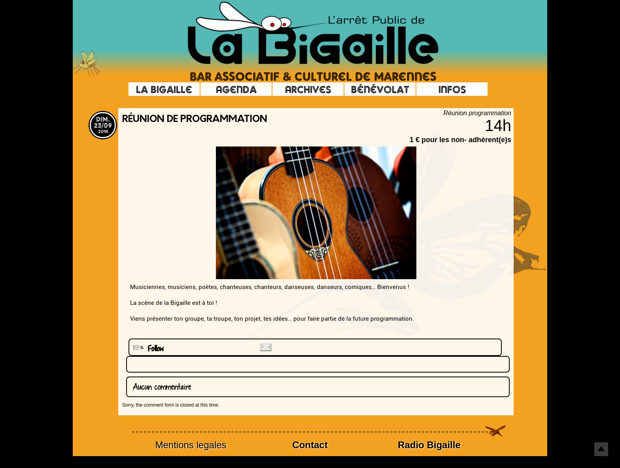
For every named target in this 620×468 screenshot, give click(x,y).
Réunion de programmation (194, 119)
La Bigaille (164, 89)
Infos (452, 89)
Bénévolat (380, 89)
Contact (309, 444)
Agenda (236, 89)
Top (601, 449)
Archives (308, 89)
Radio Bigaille (429, 444)
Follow (147, 348)
